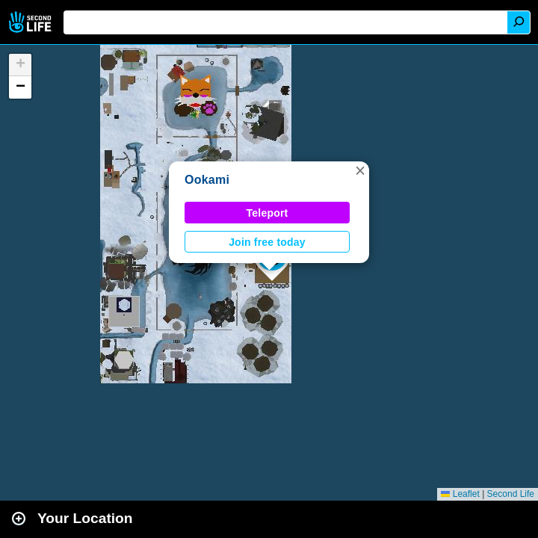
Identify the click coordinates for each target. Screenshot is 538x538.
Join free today (267, 242)
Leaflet (460, 494)
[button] (360, 170)
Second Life (31, 22)
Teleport (267, 213)
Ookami (207, 179)
